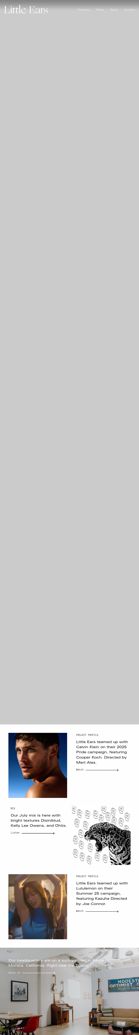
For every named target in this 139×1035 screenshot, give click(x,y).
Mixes (100, 9)
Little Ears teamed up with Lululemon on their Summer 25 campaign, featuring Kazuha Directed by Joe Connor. (102, 894)
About (114, 9)
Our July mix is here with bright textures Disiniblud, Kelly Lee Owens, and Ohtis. (39, 821)
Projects (84, 9)
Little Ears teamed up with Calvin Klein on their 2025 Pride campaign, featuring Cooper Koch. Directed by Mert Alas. (102, 753)
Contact (129, 9)
